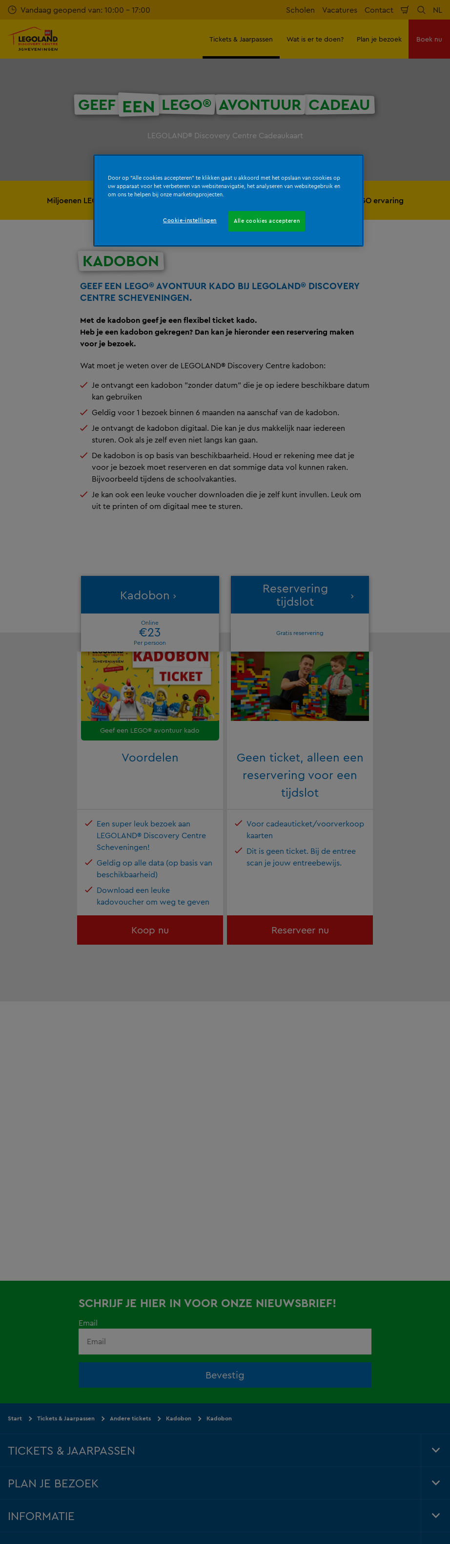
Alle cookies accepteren (267, 220)
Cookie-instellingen (190, 220)
